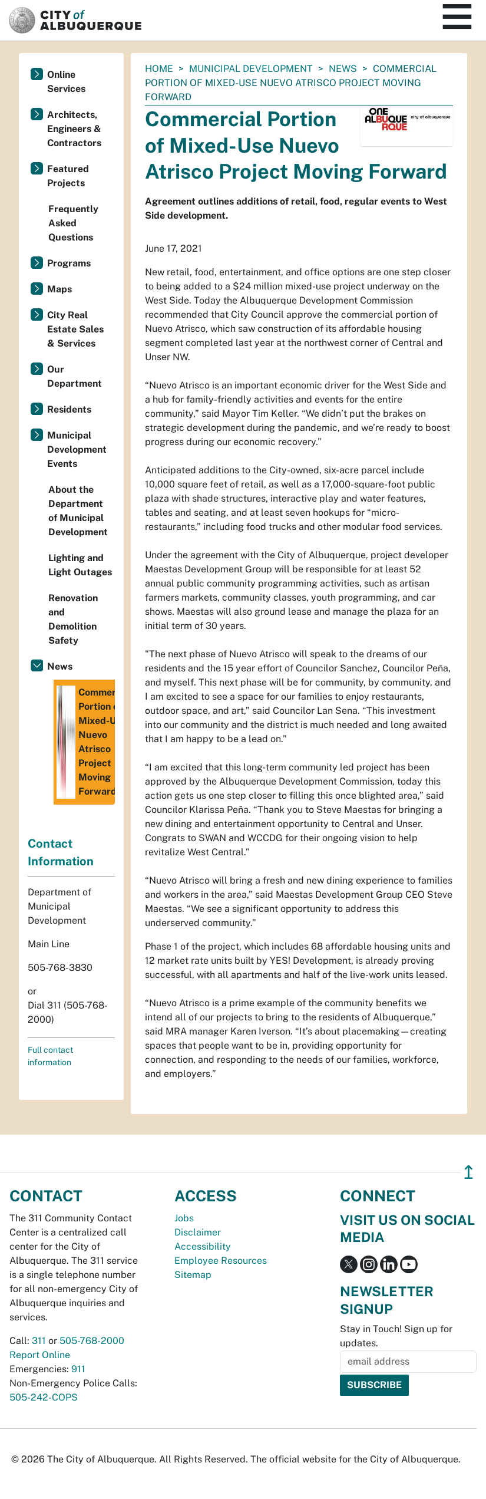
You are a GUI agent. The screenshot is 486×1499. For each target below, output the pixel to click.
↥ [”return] (469, 1172)
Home (159, 68)
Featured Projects (68, 176)
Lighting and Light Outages (80, 565)
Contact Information (61, 852)
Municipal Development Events (77, 449)
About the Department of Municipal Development (78, 511)
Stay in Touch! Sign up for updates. (396, 1336)
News (343, 68)
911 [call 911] (78, 1369)
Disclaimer (197, 1232)
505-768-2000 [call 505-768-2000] (91, 1340)
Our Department (74, 376)
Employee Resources (220, 1260)
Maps (59, 289)
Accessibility (202, 1246)
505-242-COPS (43, 1397)
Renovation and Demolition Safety (73, 619)
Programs (69, 263)
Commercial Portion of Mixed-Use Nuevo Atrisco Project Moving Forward (86, 742)
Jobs (184, 1218)
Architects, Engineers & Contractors (74, 129)
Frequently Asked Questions (73, 223)
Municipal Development (251, 68)
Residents (69, 409)
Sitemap (192, 1274)
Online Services (66, 81)
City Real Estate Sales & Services (75, 329)
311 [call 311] (39, 1340)
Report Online (39, 1354)
